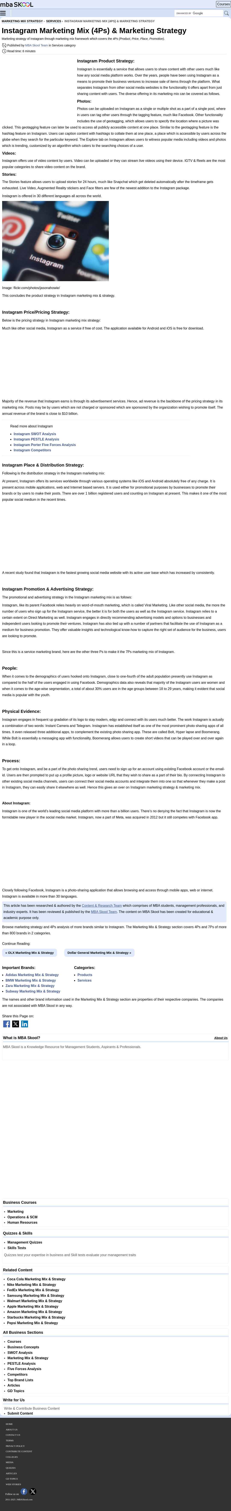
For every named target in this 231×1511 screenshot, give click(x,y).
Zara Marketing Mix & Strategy (30, 986)
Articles (13, 1385)
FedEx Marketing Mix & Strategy (33, 1290)
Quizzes (11, 1468)
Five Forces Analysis (24, 1369)
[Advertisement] (38, 88)
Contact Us (13, 1435)
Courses (223, 4)
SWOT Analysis (20, 1352)
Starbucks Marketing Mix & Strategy (36, 1317)
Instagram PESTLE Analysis (36, 439)
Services (84, 980)
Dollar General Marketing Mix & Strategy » (99, 952)
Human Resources (22, 1222)
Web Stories (13, 1484)
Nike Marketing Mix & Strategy (31, 1284)
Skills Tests (16, 1248)
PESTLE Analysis (21, 1363)
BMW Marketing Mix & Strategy (31, 980)
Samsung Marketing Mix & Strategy (35, 1295)
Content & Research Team (102, 905)
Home (9, 1424)
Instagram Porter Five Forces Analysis (45, 445)
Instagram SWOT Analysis (35, 434)
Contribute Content (19, 1451)
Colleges (12, 1457)
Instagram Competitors (32, 450)
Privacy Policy (15, 1446)
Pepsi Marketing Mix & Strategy (32, 1323)
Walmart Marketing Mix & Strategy (34, 1301)
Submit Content (20, 1413)
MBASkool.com (24, 1499)
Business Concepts (23, 1347)
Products (84, 975)
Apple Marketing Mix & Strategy (32, 1306)
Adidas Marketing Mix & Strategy (32, 975)
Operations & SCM (22, 1217)
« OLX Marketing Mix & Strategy (29, 952)
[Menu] (5, 12)
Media (9, 1462)
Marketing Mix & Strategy (27, 1358)
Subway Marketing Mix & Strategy (33, 991)
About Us (221, 1038)
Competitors (17, 1374)
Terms (10, 1440)
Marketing (15, 1211)
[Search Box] (198, 13)
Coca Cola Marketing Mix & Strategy (36, 1279)
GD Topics (15, 1391)
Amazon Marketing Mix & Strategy (34, 1312)
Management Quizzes (24, 1242)
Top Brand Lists (20, 1380)
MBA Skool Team (36, 45)
